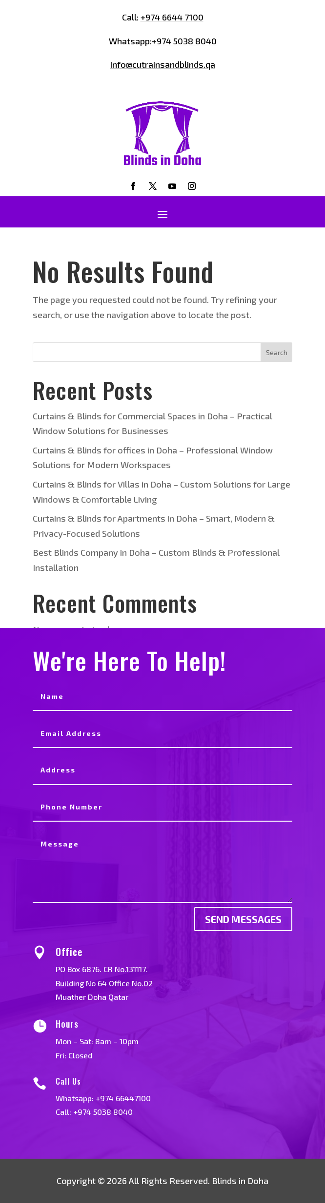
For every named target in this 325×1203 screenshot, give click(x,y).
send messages (243, 919)
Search (276, 352)
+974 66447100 (135, 1098)
